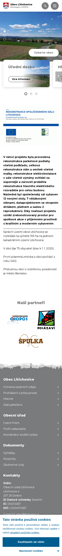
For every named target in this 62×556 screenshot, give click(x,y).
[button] (55, 6)
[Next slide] (58, 76)
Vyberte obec (43, 52)
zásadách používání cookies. (25, 532)
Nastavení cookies (31, 550)
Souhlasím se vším (31, 542)
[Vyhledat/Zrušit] (45, 5)
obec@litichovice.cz (27, 514)
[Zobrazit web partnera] (17, 319)
